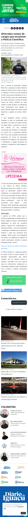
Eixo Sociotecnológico (18, 432)
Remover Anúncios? (22, 179)
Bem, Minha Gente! (16, 421)
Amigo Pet (13, 443)
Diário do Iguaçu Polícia (7, 341)
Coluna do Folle (16, 411)
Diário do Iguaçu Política (7, 369)
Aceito (23, 513)
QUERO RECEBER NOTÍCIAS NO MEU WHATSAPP (14, 280)
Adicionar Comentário (19, 302)
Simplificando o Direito (18, 454)
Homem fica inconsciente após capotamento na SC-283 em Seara (13, 345)
